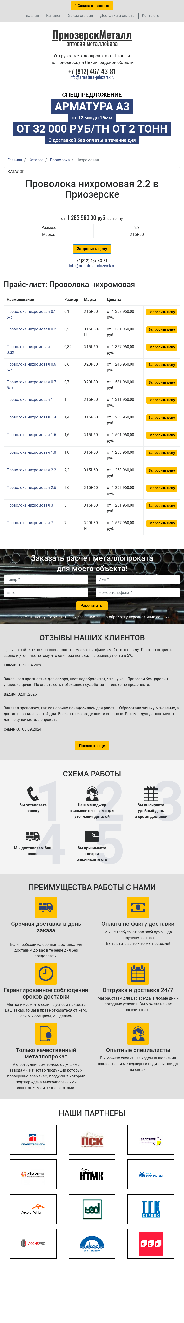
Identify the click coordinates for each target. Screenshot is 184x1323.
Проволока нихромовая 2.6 (31, 487)
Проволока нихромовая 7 (30, 523)
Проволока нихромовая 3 (30, 505)
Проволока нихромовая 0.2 (31, 329)
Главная (31, 15)
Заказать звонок (92, 6)
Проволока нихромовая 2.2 (31, 470)
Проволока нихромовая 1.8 (31, 452)
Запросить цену (92, 249)
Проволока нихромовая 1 (30, 399)
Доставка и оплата (117, 15)
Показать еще (92, 745)
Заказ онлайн (80, 15)
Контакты (151, 15)
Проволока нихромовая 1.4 (31, 417)
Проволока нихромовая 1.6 (31, 434)
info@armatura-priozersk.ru (92, 77)
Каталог (53, 15)
